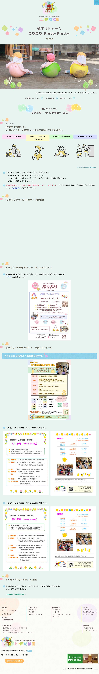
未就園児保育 (6, 626)
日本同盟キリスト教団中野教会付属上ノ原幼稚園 (80, 668)
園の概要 (32, 612)
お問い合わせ (6, 614)
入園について (87, 610)
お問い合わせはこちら (14, 661)
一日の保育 (56, 612)
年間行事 (56, 616)
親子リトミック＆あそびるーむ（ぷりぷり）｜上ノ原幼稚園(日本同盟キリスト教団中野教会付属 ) (49, 11)
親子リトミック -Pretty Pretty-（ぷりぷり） (18, 632)
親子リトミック (66, 98)
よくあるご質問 (88, 614)
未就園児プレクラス (32, 98)
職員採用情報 (88, 628)
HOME (4, 607)
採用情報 (86, 626)
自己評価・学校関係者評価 (7, 618)
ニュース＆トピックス (10, 611)
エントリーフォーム (90, 630)
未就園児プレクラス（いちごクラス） (15, 628)
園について (32, 610)
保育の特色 (56, 610)
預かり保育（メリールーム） (62, 614)
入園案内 (85, 607)
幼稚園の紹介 (32, 607)
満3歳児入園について (90, 612)
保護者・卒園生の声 (35, 614)
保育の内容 (56, 607)
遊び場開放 (50, 98)
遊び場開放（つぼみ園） (11, 630)
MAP (29, 651)
